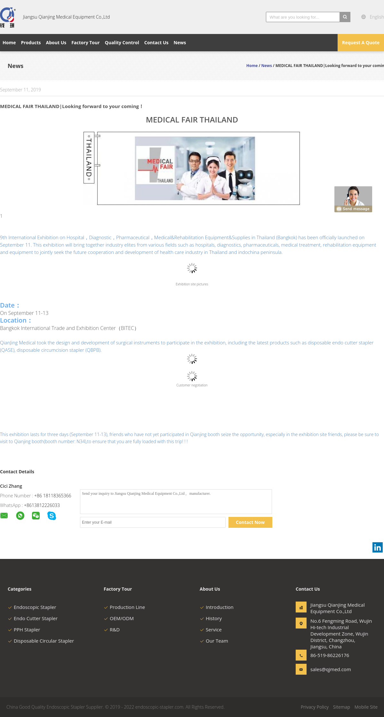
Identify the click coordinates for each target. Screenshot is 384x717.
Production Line (124, 607)
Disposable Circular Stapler (41, 640)
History (211, 618)
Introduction (217, 607)
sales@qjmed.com (330, 669)
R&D (112, 629)
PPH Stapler (24, 629)
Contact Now (250, 522)
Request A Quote (361, 42)
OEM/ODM (119, 618)
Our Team (214, 640)
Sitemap (341, 707)
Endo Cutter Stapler (33, 618)
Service (211, 629)
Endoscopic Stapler (32, 607)
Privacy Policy (315, 707)
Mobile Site (366, 707)
